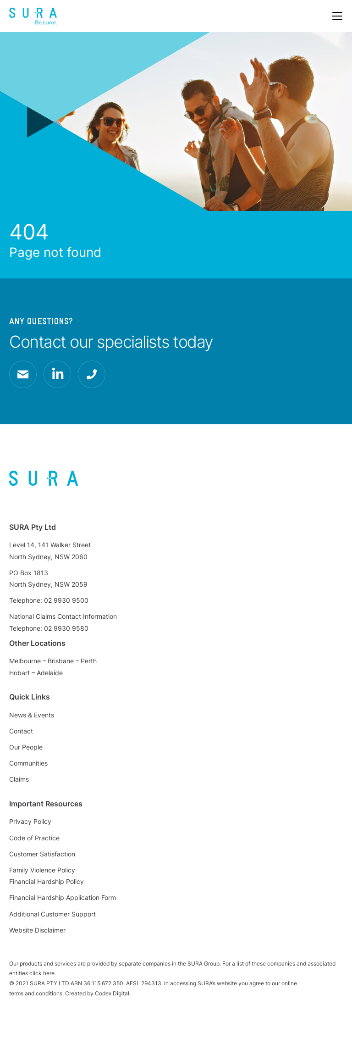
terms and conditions (35, 993)
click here (42, 973)
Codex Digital (112, 993)
